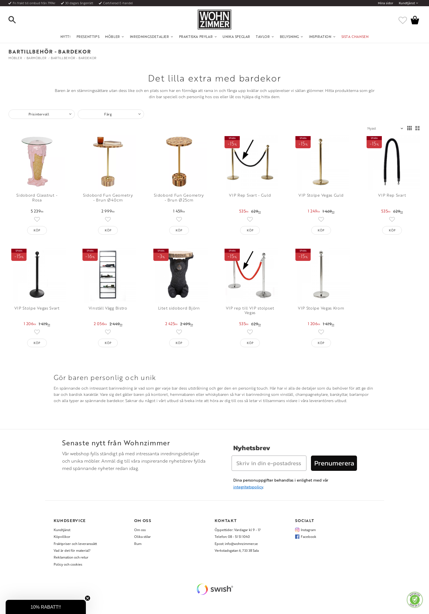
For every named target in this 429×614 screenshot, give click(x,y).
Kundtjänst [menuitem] (407, 3)
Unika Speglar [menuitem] (236, 36)
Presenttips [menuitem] (88, 36)
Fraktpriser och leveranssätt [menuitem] (75, 544)
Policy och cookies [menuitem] (68, 564)
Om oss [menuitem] (140, 530)
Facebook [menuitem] (308, 536)
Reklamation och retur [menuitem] (71, 557)
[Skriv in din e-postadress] (269, 463)
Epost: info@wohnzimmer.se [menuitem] (236, 544)
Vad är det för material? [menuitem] (72, 550)
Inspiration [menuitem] (320, 36)
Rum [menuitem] (137, 544)
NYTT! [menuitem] (65, 36)
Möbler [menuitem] (112, 36)
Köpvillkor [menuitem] (62, 536)
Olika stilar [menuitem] (142, 536)
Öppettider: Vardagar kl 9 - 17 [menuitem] (238, 530)
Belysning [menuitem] (289, 36)
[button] (16, 20)
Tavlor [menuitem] (263, 36)
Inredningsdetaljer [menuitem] (149, 36)
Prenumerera (334, 463)
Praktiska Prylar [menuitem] (196, 36)
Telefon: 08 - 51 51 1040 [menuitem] (232, 536)
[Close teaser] (87, 598)
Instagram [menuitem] (308, 530)
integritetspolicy (248, 487)
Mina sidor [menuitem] (385, 3)
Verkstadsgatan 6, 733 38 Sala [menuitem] (237, 550)
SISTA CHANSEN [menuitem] (355, 36)
